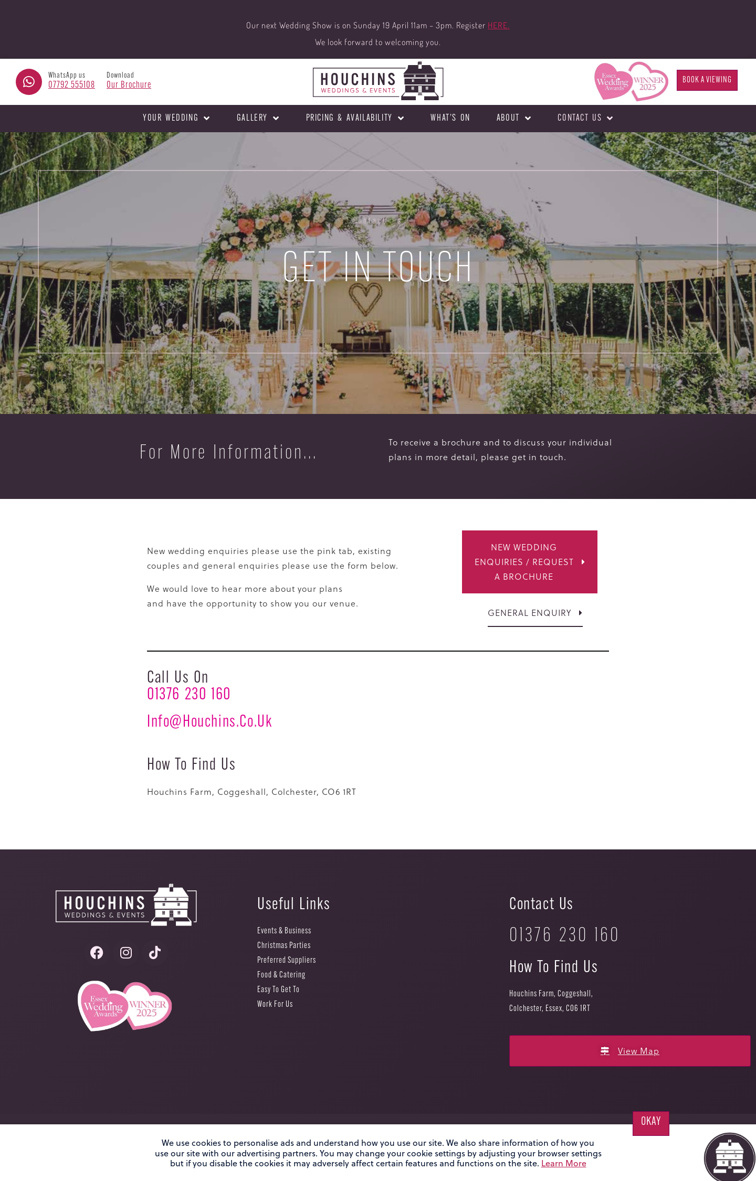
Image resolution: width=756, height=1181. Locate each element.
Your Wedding (177, 119)
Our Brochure (129, 85)
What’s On (450, 118)
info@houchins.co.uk (209, 722)
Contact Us (586, 119)
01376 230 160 (189, 695)
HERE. (499, 25)
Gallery (258, 119)
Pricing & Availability (355, 119)
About (514, 119)
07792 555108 (71, 85)
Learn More (563, 1163)
